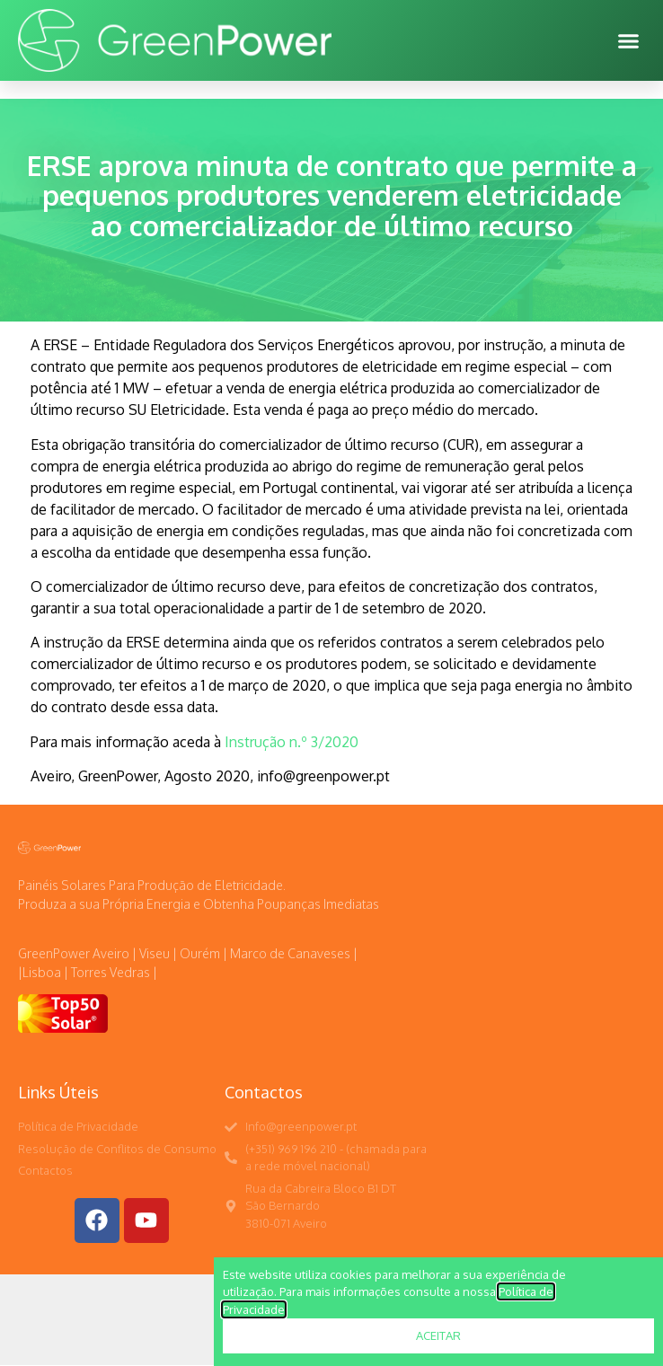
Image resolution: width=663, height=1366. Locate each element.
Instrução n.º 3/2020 (289, 742)
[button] (629, 40)
